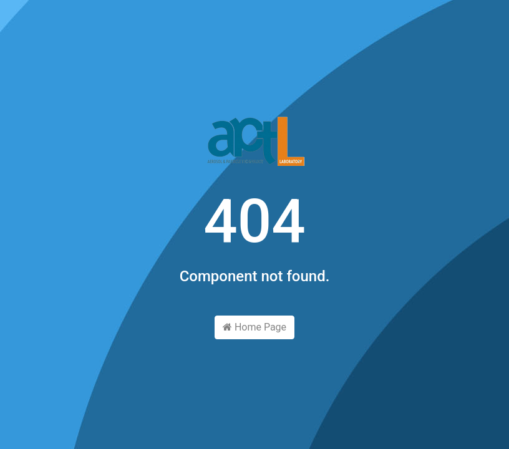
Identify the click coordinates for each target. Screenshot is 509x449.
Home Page (254, 327)
